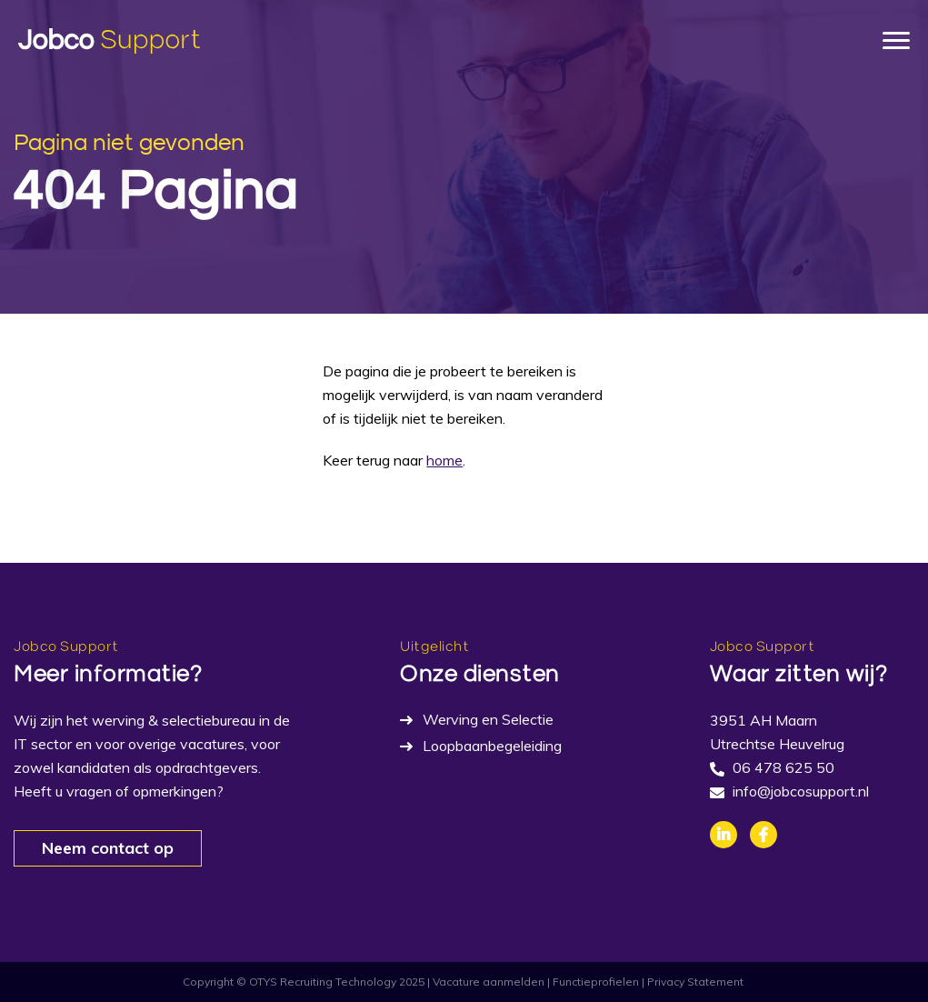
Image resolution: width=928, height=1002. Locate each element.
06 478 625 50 (783, 767)
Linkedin (723, 834)
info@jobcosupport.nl (801, 791)
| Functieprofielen (593, 981)
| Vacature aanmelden (485, 981)
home (444, 460)
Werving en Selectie (488, 719)
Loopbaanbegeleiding (492, 745)
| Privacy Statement (692, 981)
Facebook (763, 834)
